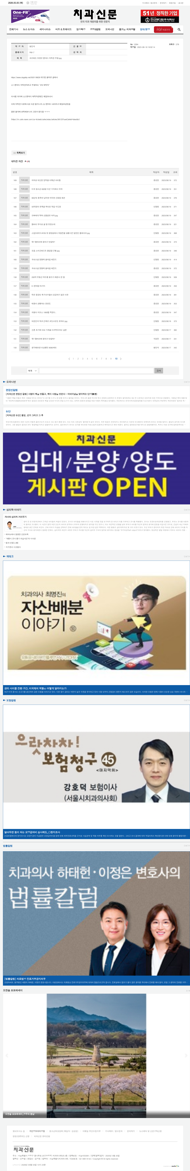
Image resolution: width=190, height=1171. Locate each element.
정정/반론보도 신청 (21, 1136)
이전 (69, 359)
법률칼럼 (7, 846)
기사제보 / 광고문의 (149, 3)
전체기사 (13, 29)
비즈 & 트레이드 (63, 29)
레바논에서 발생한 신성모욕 (17, 534)
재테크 (9, 556)
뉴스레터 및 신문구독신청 (150, 1131)
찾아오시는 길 (19, 1131)
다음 (120, 359)
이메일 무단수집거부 (92, 1131)
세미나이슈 (44, 29)
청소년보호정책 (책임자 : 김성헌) (63, 1131)
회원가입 (172, 3)
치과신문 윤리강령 (42, 1136)
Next (186, 1055)
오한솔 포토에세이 (13, 990)
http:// (31, 52)
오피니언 (109, 29)
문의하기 (163, 3)
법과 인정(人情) (12, 542)
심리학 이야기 (13, 509)
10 (116, 358)
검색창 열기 (179, 29)
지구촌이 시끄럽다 (13, 547)
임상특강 (80, 29)
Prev (6, 1055)
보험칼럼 (11, 700)
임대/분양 (145, 29)
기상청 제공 (33, 4)
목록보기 (19, 152)
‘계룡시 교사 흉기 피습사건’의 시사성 (21, 538)
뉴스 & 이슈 (29, 29)
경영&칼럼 (95, 29)
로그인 (180, 3)
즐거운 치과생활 (127, 29)
